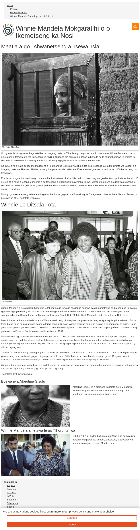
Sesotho (11, 499)
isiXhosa (11, 492)
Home (10, 5)
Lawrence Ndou (24, 374)
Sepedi (10, 506)
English (11, 485)
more (115, 394)
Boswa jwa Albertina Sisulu (23, 381)
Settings (72, 517)
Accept (72, 524)
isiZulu (10, 496)
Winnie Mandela (18, 12)
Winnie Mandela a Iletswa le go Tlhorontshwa (38, 430)
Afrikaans (12, 489)
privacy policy (77, 511)
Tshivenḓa (12, 503)
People (14, 9)
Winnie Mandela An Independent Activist (31, 16)
